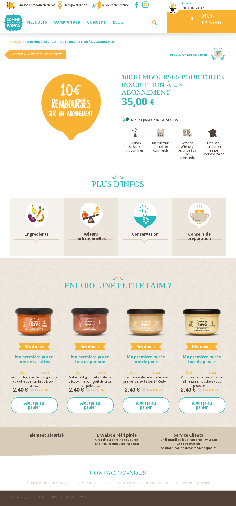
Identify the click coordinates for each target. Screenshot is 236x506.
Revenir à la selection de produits (37, 54)
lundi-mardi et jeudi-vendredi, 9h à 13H (188, 440)
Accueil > (17, 42)
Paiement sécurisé (45, 435)
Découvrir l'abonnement (189, 54)
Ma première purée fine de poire (146, 359)
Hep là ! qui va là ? (192, 7)
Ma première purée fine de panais (202, 359)
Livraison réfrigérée (117, 435)
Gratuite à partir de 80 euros (117, 440)
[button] (36, 21)
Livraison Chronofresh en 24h (36, 5)
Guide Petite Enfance (115, 5)
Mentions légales (21, 497)
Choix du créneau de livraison (117, 444)
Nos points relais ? (77, 5)
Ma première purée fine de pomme (90, 359)
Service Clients (188, 435)
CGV (41, 497)
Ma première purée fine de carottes (34, 359)
